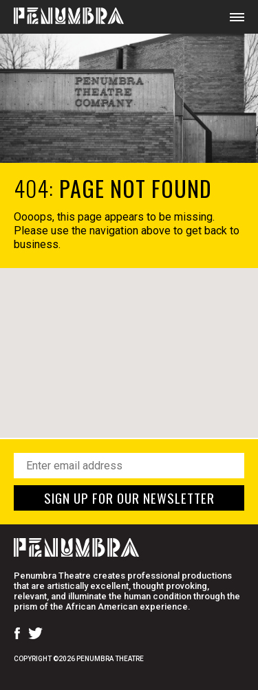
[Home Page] (62, 17)
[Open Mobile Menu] (237, 17)
